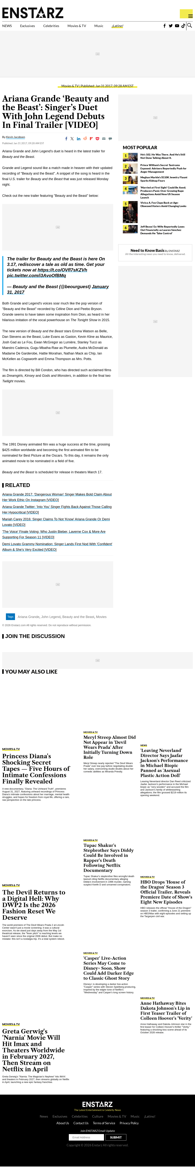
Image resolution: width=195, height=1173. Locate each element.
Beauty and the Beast (78, 623)
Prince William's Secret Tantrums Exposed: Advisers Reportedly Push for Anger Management (163, 175)
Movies (101, 623)
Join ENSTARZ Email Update (97, 1137)
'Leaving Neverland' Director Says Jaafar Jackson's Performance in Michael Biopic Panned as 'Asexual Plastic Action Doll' (164, 770)
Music (122, 26)
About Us (62, 1129)
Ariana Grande (28, 623)
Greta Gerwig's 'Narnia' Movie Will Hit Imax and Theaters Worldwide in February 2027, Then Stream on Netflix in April (33, 1056)
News (143, 751)
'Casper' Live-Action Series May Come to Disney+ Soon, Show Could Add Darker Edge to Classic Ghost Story (108, 974)
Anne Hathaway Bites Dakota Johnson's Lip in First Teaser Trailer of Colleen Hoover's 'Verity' (166, 1017)
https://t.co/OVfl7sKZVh (62, 276)
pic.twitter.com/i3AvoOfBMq (36, 281)
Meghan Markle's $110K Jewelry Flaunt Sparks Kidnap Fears (163, 185)
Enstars (32, 12)
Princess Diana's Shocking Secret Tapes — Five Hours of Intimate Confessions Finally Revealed (36, 775)
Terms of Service (104, 1129)
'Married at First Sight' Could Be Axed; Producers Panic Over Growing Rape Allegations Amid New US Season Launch (163, 199)
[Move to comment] (110, 145)
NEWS (8, 26)
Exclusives (34, 26)
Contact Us (80, 1129)
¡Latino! (145, 26)
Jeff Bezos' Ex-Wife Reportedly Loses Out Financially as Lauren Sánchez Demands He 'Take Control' (162, 236)
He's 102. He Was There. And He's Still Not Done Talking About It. (162, 162)
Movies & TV (93, 28)
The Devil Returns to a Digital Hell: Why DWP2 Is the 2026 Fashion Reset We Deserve (33, 911)
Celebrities (64, 26)
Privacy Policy (129, 1129)
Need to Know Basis (147, 257)
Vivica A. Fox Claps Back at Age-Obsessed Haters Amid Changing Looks (163, 211)
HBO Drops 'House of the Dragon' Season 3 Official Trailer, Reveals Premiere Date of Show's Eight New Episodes (166, 898)
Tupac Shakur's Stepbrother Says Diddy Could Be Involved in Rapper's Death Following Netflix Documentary (108, 864)
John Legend (50, 623)
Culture (97, 1123)
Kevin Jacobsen (15, 143)
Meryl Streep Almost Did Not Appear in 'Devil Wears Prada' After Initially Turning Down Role (109, 753)
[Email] (104, 145)
